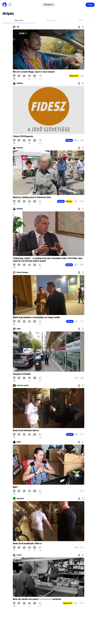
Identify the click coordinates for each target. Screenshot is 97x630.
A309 (18, 329)
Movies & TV (74, 76)
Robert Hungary (22, 272)
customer (56, 599)
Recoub (69, 140)
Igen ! (15, 487)
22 (81, 201)
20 (81, 265)
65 (81, 140)
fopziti (19, 555)
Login (90, 4)
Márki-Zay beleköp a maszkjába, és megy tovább (36, 317)
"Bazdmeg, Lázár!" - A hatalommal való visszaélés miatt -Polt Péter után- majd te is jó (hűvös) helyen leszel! (48, 259)
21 (81, 491)
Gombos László (23, 385)
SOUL (19, 442)
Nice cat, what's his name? (26, 599)
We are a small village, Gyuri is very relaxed (34, 71)
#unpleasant (45, 599)
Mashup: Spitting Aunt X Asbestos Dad (32, 197)
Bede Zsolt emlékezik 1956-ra (27, 543)
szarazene (20, 498)
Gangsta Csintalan (22, 374)
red (18, 27)
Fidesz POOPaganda (23, 136)
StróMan (20, 83)
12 (81, 603)
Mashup (69, 201)
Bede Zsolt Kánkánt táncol (26, 430)
